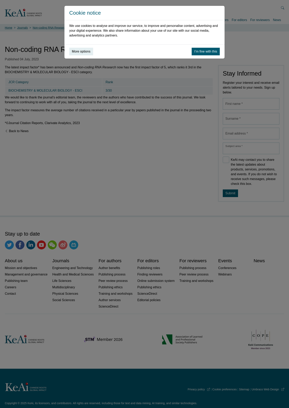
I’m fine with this (205, 51)
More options (81, 51)
